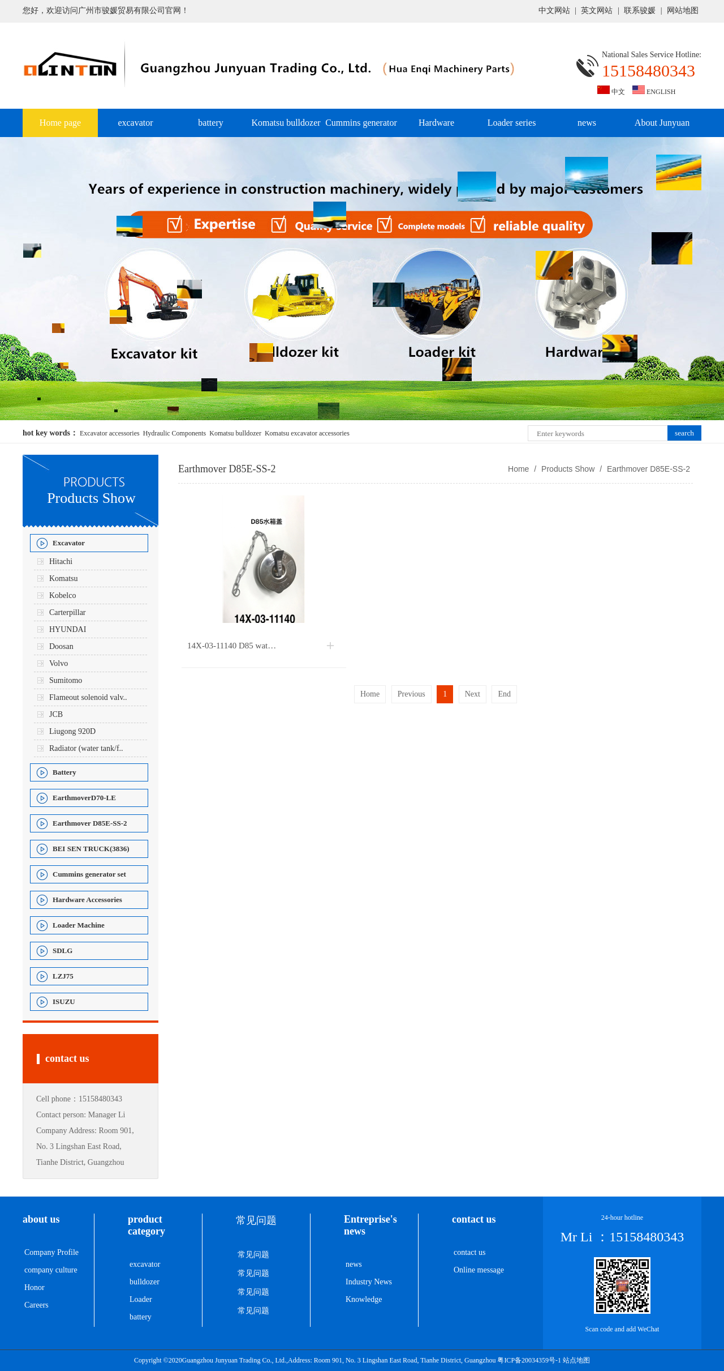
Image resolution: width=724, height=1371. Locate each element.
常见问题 (253, 1254)
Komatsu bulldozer (285, 122)
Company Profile (51, 1252)
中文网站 (554, 10)
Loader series (512, 122)
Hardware (436, 122)
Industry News (369, 1282)
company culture (50, 1270)
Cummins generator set (361, 127)
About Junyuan (662, 122)
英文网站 (597, 10)
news (587, 122)
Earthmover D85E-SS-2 (647, 468)
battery (210, 122)
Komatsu (63, 578)
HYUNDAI (67, 629)
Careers (36, 1305)
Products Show (568, 468)
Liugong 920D (72, 731)
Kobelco (62, 595)
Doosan (61, 646)
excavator (135, 122)
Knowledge (364, 1299)
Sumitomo (65, 680)
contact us (469, 1252)
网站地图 (683, 10)
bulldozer (145, 1282)
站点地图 (576, 1360)
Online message (479, 1270)
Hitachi (60, 561)
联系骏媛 (640, 10)
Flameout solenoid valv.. (88, 697)
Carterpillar (67, 612)
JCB (56, 714)
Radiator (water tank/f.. (86, 748)
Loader (141, 1299)
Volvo (58, 663)
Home (518, 468)
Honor (34, 1287)
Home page (60, 122)
